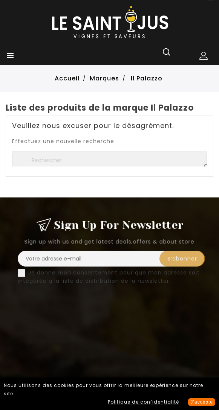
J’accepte (201, 402)
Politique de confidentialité (143, 402)
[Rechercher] (109, 160)
